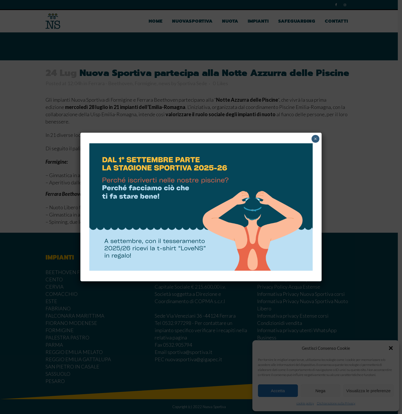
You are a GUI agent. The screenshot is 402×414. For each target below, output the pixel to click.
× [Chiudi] (315, 139)
